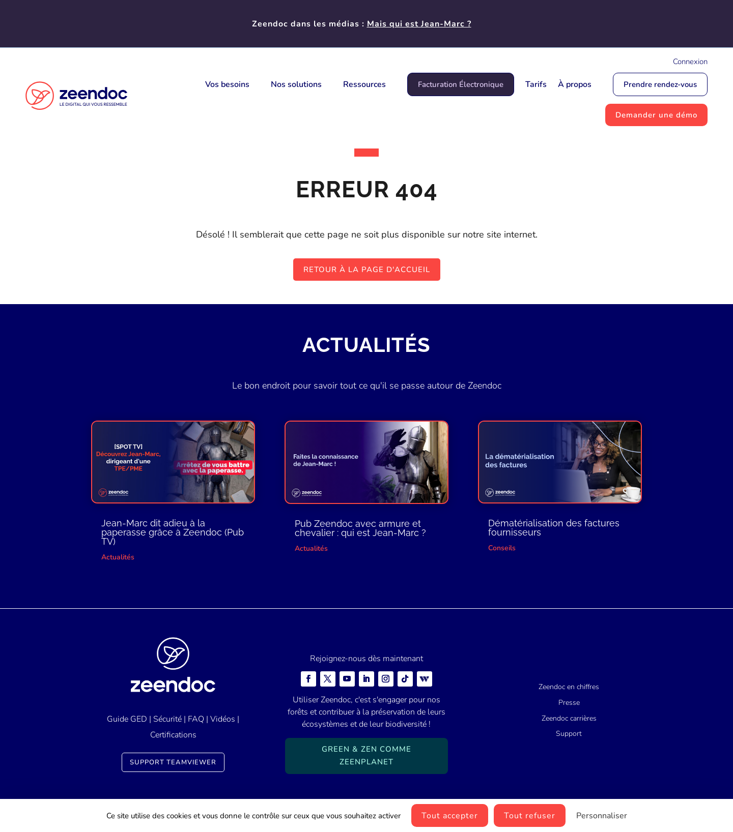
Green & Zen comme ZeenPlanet (366, 755)
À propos (574, 84)
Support (569, 733)
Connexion (690, 61)
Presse (569, 702)
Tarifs (536, 84)
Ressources (364, 84)
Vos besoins (227, 84)
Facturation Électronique (460, 84)
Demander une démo (656, 115)
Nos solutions (296, 84)
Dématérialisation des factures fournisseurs (553, 528)
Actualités (117, 557)
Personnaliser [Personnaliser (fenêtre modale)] (601, 815)
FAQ (196, 719)
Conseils (502, 548)
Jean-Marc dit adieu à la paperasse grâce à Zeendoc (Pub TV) (172, 532)
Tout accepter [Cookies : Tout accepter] (449, 815)
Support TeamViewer (173, 762)
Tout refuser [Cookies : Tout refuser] (529, 815)
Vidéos (222, 719)
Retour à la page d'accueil (366, 269)
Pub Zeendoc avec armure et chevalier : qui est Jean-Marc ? (360, 528)
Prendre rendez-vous (660, 84)
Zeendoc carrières (569, 718)
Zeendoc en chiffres (569, 687)
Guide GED (127, 719)
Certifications (173, 734)
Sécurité (167, 719)
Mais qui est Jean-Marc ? (419, 23)
